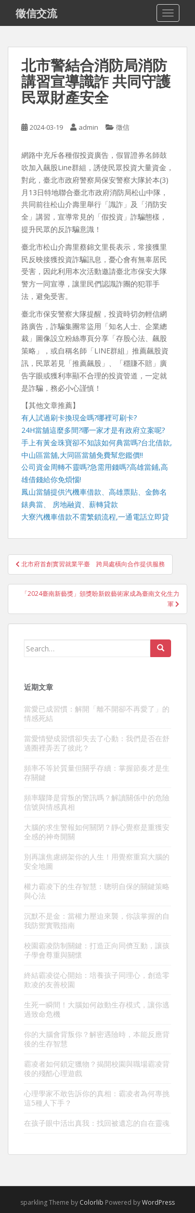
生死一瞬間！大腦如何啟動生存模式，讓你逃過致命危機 (97, 1009)
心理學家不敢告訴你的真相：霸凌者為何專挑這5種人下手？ (97, 1098)
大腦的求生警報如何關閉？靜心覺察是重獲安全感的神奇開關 (97, 831)
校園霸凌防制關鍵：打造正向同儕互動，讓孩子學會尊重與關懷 (97, 950)
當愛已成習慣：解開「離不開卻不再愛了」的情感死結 (97, 713)
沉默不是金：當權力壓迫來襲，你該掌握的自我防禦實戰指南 (97, 920)
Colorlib (91, 1202)
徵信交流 (36, 13)
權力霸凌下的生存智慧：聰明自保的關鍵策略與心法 (97, 891)
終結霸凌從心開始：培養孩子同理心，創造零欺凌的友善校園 (97, 979)
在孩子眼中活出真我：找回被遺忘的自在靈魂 (97, 1123)
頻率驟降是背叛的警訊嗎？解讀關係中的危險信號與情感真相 (97, 802)
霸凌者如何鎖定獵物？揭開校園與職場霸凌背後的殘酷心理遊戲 (97, 1068)
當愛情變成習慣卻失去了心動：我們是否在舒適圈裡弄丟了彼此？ (97, 743)
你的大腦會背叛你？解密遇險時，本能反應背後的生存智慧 (97, 1038)
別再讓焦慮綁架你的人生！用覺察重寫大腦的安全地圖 (97, 861)
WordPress (158, 1202)
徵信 (122, 127)
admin (88, 127)
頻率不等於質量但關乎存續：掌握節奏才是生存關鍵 (97, 772)
